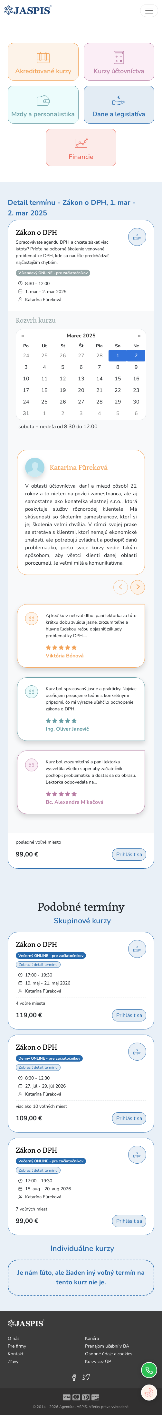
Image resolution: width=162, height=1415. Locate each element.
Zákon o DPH (36, 232)
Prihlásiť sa (129, 854)
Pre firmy (17, 1346)
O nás (14, 1338)
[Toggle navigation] (149, 10)
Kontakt (16, 1354)
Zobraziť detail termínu (38, 964)
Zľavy (13, 1362)
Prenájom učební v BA (107, 1346)
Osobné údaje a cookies (108, 1354)
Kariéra (92, 1338)
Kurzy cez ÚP (98, 1362)
